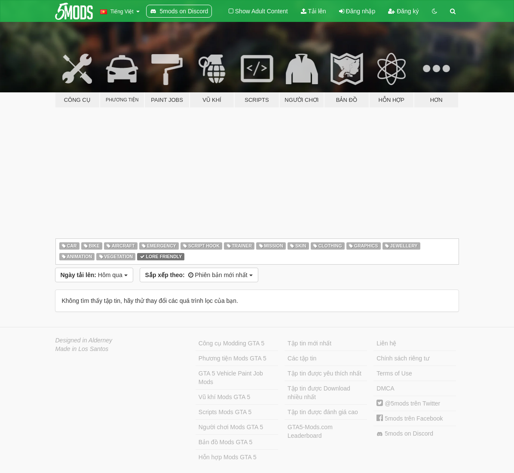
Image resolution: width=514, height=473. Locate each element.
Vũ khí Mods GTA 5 (224, 397)
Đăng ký (403, 11)
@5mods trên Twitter (408, 403)
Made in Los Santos (82, 348)
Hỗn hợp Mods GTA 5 (228, 457)
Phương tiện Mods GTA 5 (232, 358)
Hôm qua (94, 275)
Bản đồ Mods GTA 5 (225, 442)
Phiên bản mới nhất (199, 275)
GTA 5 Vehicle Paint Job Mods (231, 377)
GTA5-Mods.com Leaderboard (310, 431)
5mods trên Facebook (409, 418)
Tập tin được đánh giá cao (323, 412)
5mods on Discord (404, 433)
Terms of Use (394, 373)
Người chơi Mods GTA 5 (231, 427)
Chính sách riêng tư (402, 358)
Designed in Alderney (84, 340)
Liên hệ (386, 343)
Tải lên (313, 11)
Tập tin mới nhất (309, 343)
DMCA (385, 388)
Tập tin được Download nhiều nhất (319, 392)
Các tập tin (302, 358)
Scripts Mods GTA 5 (225, 412)
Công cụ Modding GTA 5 (231, 343)
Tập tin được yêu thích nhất (324, 373)
